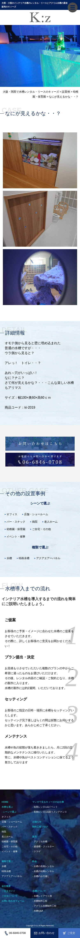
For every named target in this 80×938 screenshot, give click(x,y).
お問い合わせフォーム (13, 901)
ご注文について (9, 896)
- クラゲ (36, 851)
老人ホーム (51, 521)
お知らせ (36, 821)
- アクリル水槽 (39, 841)
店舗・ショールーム (36, 514)
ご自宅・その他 (41, 529)
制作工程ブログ (40, 826)
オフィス (12, 514)
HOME (5, 802)
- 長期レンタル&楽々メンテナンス (49, 812)
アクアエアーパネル (48, 558)
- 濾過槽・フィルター (43, 846)
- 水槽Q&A (37, 911)
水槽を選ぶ (7, 807)
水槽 (9, 558)
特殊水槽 (24, 558)
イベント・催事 (16, 536)
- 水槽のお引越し (41, 876)
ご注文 (69, 933)
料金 (34, 861)
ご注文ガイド (8, 891)
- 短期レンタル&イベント (45, 807)
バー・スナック (16, 521)
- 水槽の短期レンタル (43, 871)
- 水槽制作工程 (39, 901)
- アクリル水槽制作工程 (44, 906)
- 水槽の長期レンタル (43, 866)
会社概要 (6, 886)
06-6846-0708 (15, 933)
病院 (34, 521)
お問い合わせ (44, 932)
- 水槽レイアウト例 (42, 896)
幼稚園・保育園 (16, 529)
